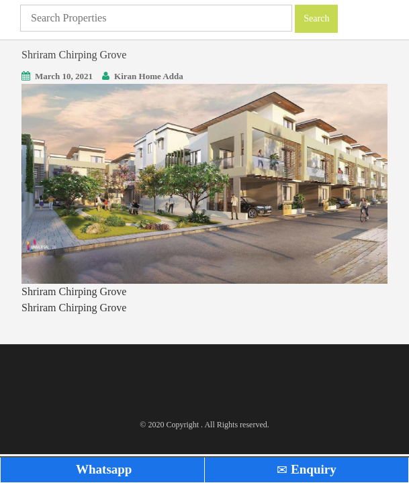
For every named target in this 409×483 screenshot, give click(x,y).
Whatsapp (102, 469)
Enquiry (306, 469)
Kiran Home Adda (148, 76)
